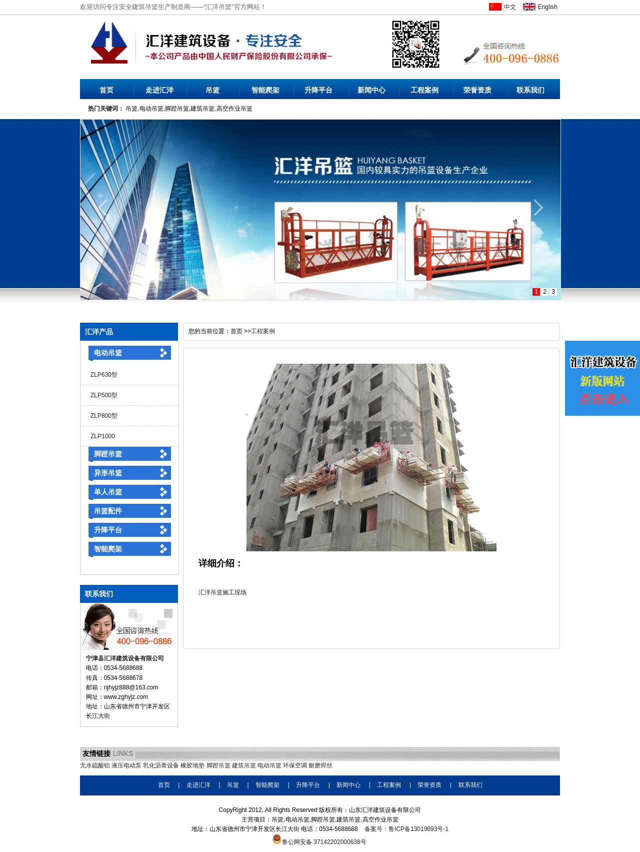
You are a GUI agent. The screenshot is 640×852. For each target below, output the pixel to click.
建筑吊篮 (244, 765)
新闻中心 (372, 90)
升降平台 (318, 90)
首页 (107, 90)
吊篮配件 (108, 511)
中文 (510, 7)
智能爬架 (266, 90)
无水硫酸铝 (95, 765)
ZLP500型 (104, 395)
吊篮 (213, 90)
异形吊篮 (108, 473)
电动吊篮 (108, 353)
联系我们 (530, 90)
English (548, 7)
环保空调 (295, 765)
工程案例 (424, 90)
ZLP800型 (104, 415)
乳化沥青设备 (161, 765)
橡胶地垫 (192, 765)
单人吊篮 (108, 492)
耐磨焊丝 (320, 765)
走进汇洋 (160, 90)
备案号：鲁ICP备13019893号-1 (406, 828)
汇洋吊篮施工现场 (222, 592)
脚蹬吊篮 (108, 454)
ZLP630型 (104, 374)
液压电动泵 (127, 765)
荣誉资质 (478, 90)
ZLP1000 (102, 436)
